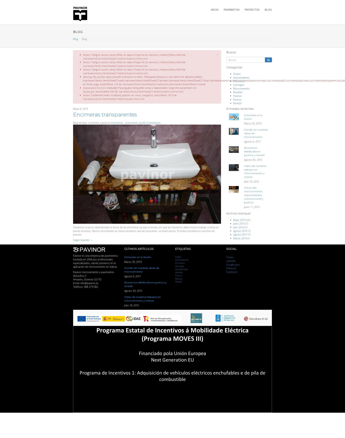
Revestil (237, 103)
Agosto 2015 (240, 231)
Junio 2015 (239, 223)
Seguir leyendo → (83, 240)
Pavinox (237, 96)
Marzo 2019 (240, 238)
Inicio (215, 9)
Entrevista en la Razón (137, 257)
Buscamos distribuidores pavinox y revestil (254, 151)
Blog (268, 9)
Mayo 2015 (239, 220)
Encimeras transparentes (105, 114)
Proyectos (252, 9)
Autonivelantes (241, 77)
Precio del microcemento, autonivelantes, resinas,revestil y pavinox (253, 195)
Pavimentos (231, 9)
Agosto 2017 (240, 234)
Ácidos (237, 74)
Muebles (238, 92)
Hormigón (238, 85)
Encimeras (117, 122)
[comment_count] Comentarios (143, 122)
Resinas (237, 99)
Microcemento (241, 88)
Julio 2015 (238, 227)
